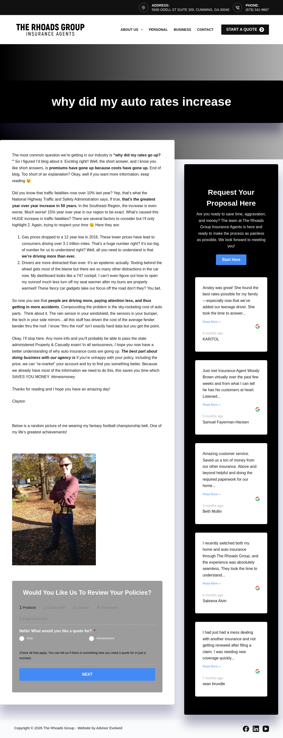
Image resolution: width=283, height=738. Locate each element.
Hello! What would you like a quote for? (57, 631)
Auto (30, 638)
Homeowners (105, 638)
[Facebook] (246, 729)
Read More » (212, 322)
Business (182, 30)
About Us (133, 29)
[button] (231, 259)
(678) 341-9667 (257, 10)
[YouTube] (266, 729)
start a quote (245, 29)
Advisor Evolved (109, 728)
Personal (158, 30)
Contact (205, 30)
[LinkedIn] (256, 729)
